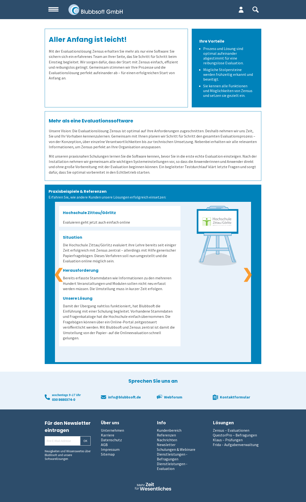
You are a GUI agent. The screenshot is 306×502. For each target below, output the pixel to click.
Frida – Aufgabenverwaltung (236, 444)
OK (85, 441)
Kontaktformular (235, 397)
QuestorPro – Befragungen (235, 435)
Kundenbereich (169, 430)
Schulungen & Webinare (176, 449)
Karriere (107, 435)
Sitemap (108, 454)
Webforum (173, 397)
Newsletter (166, 444)
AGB (104, 444)
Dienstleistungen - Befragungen (172, 456)
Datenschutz (111, 439)
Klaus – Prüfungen (228, 439)
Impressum (110, 449)
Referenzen (166, 435)
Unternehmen (112, 430)
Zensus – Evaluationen (231, 430)
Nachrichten (167, 439)
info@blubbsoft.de (124, 397)
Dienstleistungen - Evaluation (172, 466)
